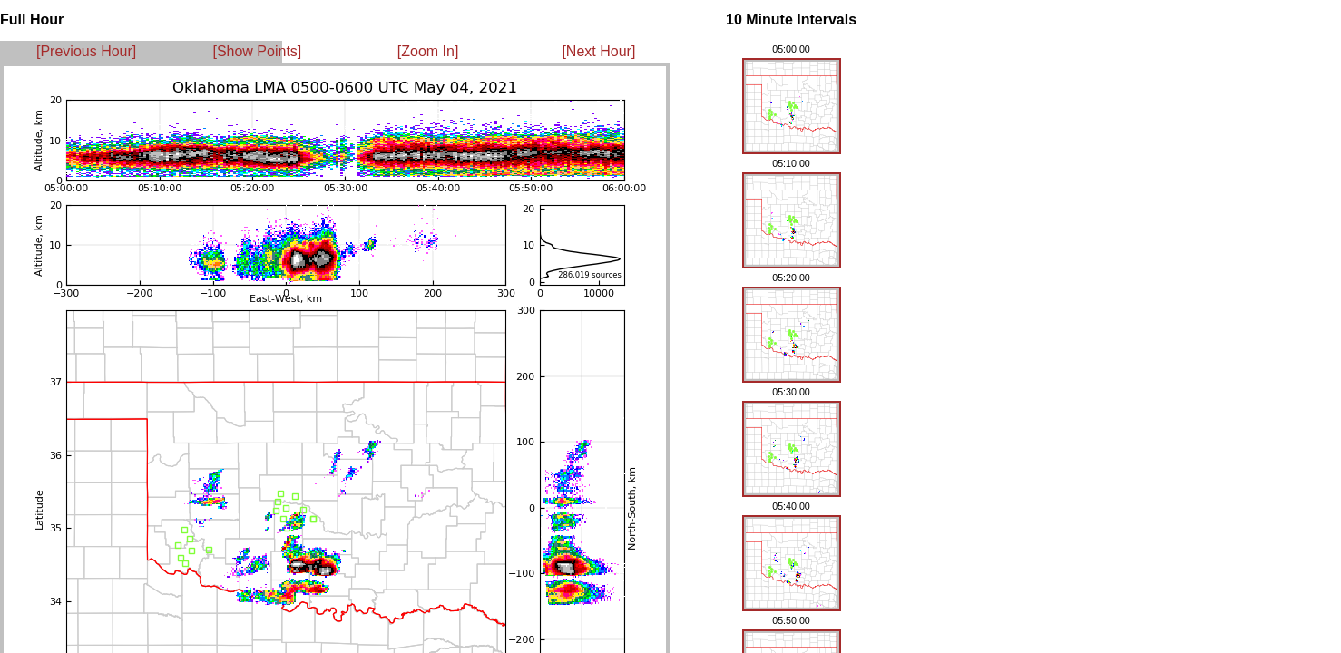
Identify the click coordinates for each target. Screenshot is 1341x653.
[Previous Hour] (86, 51)
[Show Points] (256, 51)
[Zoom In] (428, 51)
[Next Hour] (598, 51)
